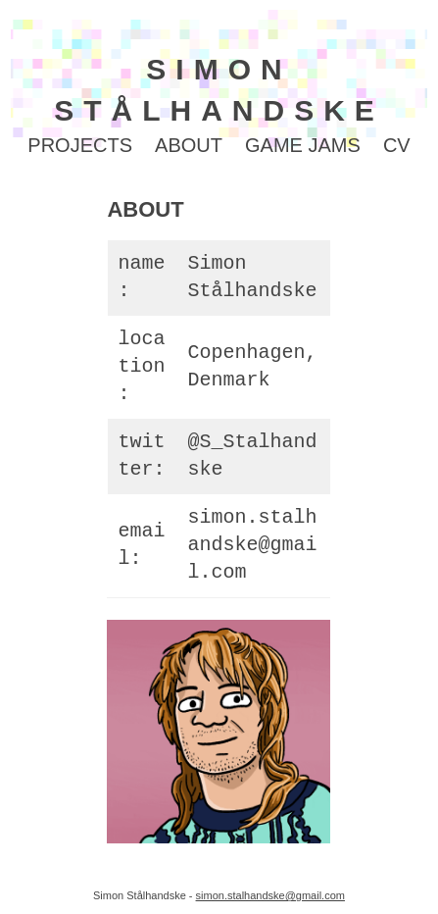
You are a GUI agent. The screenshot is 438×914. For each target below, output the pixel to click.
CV (397, 145)
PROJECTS (79, 145)
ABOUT (188, 145)
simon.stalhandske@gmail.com (251, 545)
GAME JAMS (303, 145)
